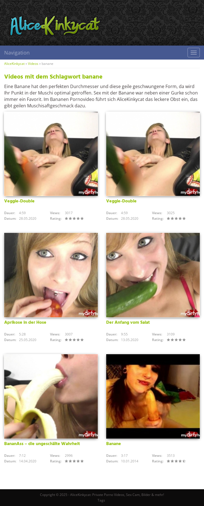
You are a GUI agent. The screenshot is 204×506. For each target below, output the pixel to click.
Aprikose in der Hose (25, 322)
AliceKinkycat (14, 63)
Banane (113, 444)
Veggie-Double (19, 201)
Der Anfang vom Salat (128, 322)
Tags (101, 500)
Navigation (17, 52)
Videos (33, 63)
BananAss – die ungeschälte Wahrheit (42, 444)
